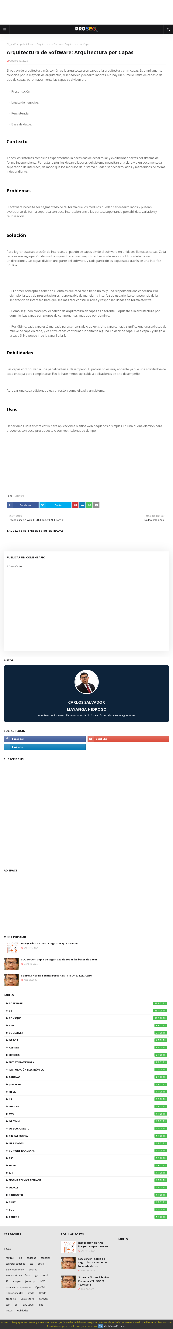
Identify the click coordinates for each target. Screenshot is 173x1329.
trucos (88, 1217)
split (88, 1202)
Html (88, 1091)
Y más (123, 1326)
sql (88, 1209)
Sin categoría (88, 1136)
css (88, 1158)
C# (88, 1010)
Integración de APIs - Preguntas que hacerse (49, 943)
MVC (88, 1114)
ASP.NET (88, 1047)
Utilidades (88, 1143)
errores (88, 1055)
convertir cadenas (88, 1150)
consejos (88, 1018)
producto (88, 1195)
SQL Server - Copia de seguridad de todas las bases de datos (59, 959)
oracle (88, 1187)
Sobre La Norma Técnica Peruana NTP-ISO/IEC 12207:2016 (56, 975)
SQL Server (88, 1032)
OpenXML (88, 1121)
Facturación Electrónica (88, 1069)
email (88, 1165)
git (88, 1172)
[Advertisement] (86, 12)
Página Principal (15, 44)
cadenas (88, 1077)
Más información (111, 1326)
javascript (88, 1084)
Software (30, 44)
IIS (88, 1099)
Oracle (88, 1040)
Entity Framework (88, 1062)
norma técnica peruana (88, 1180)
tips (88, 1025)
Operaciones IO (88, 1128)
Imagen (88, 1106)
